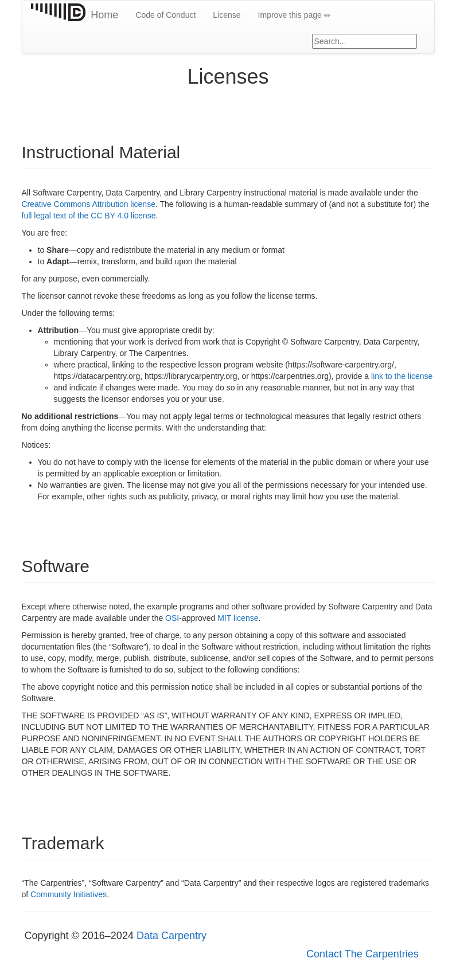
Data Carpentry (171, 935)
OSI (172, 618)
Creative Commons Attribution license (88, 204)
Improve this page (294, 15)
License (226, 14)
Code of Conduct (165, 14)
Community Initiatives (68, 894)
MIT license (237, 618)
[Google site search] (364, 41)
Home (104, 15)
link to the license (401, 376)
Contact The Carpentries (362, 954)
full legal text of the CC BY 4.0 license (89, 215)
